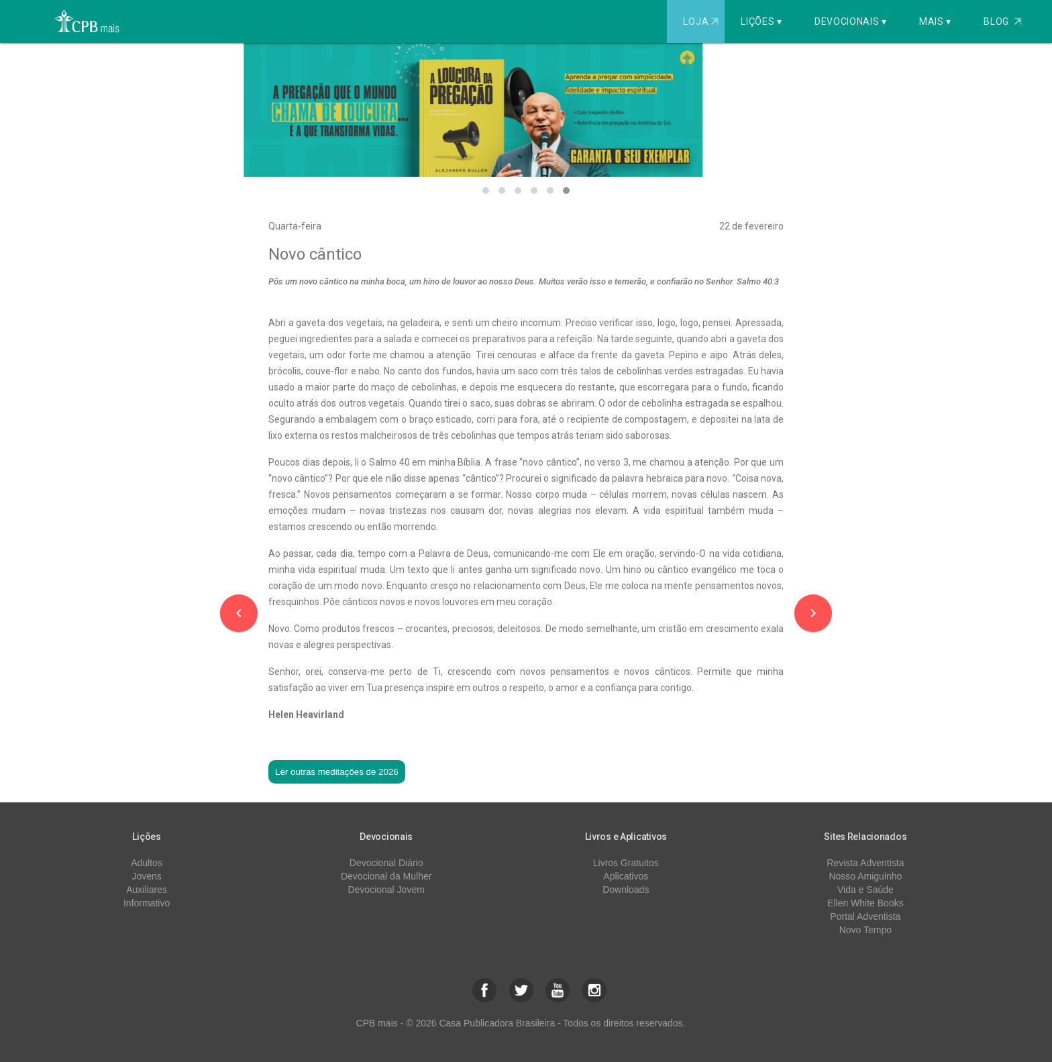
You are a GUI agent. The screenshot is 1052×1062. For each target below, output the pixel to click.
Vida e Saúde (865, 889)
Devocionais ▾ (850, 21)
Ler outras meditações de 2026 (337, 772)
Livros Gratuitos (626, 862)
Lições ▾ (761, 21)
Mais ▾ (935, 21)
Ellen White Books (865, 903)
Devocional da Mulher (386, 876)
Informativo (146, 903)
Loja (702, 21)
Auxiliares (146, 889)
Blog (1003, 21)
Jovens (146, 876)
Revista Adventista (865, 862)
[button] (486, 190)
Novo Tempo (865, 929)
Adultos (146, 862)
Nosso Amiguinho (865, 876)
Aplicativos (625, 876)
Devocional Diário (386, 862)
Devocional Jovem (386, 889)
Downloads (625, 889)
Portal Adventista (865, 916)
